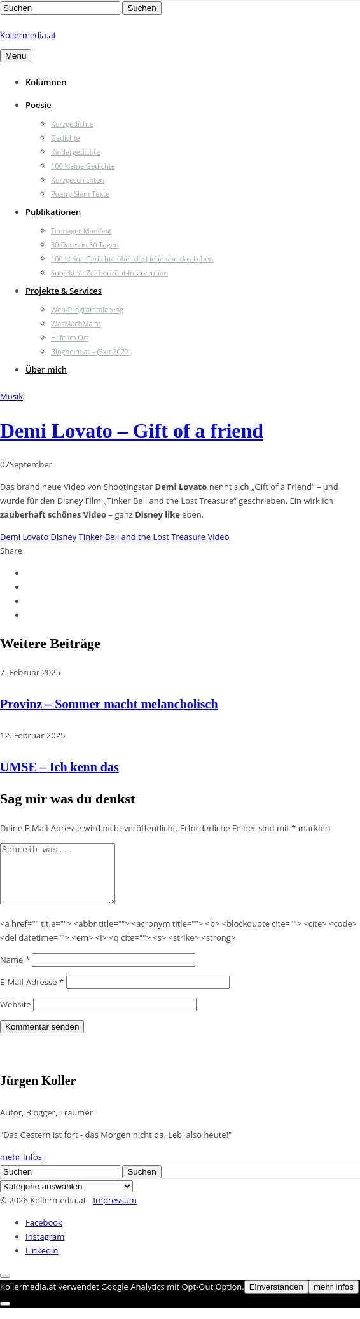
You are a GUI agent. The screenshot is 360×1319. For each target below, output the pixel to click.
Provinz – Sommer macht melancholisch (109, 704)
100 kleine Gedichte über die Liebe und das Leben (132, 258)
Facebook (43, 1234)
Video (218, 536)
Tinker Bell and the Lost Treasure (142, 536)
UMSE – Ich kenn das (59, 767)
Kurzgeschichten (77, 179)
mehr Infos (21, 1168)
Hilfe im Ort (69, 337)
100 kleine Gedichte (83, 165)
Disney (64, 536)
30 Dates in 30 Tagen (85, 244)
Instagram (44, 1247)
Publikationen (53, 212)
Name (15, 971)
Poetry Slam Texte (80, 193)
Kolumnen (46, 82)
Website (15, 1015)
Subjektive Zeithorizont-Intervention (109, 272)
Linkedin (41, 1261)
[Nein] (5, 1315)
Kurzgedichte (72, 123)
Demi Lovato (24, 536)
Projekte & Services (63, 290)
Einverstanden (276, 1298)
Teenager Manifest (81, 230)
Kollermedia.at (28, 35)
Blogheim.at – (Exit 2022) (91, 351)
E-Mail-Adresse (32, 993)
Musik (11, 396)
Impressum (115, 1211)
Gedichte (65, 137)
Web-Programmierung (87, 309)
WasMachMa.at (75, 323)
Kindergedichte (75, 151)
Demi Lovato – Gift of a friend (131, 430)
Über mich (46, 369)
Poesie (38, 105)
